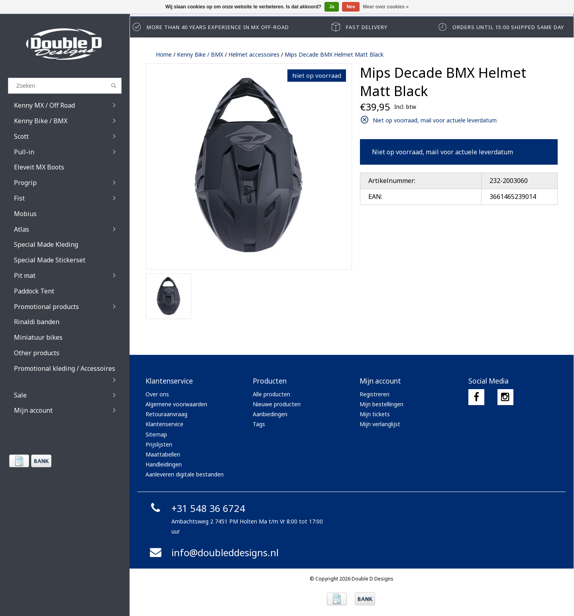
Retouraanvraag (166, 414)
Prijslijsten (158, 444)
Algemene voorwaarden (176, 404)
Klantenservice (164, 424)
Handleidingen (163, 464)
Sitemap (156, 434)
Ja (331, 7)
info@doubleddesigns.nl (213, 552)
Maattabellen (162, 454)
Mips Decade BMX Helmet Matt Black (334, 54)
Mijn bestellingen (381, 404)
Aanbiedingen (270, 414)
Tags (259, 424)
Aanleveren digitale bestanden (184, 474)
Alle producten (271, 394)
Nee (350, 7)
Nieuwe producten (277, 404)
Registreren (374, 394)
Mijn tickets (375, 414)
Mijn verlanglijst (380, 424)
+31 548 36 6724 (196, 508)
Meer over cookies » (386, 7)
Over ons (157, 394)
